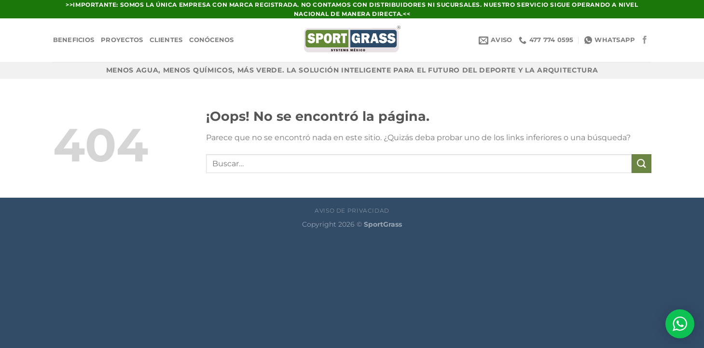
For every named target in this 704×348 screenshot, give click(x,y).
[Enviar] (641, 163)
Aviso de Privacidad (352, 210)
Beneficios (74, 40)
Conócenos (211, 40)
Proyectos (122, 40)
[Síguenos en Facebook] (645, 40)
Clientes (166, 40)
